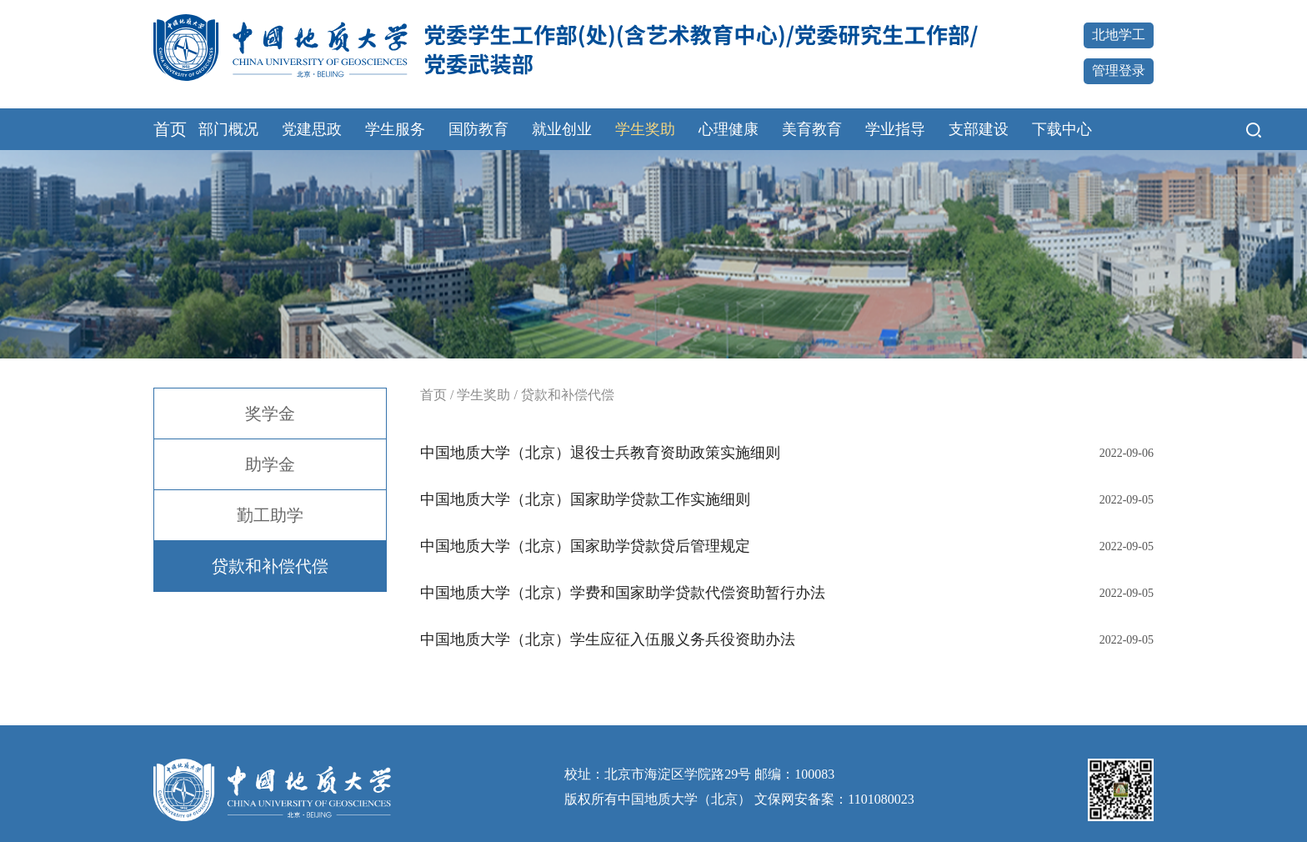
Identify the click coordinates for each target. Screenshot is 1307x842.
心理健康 (729, 129)
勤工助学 (270, 515)
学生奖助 (645, 129)
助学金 (270, 464)
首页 (170, 129)
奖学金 (270, 413)
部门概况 (228, 129)
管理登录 (1118, 70)
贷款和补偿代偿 (270, 566)
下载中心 (1062, 129)
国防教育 (478, 129)
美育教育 (812, 129)
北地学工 (1118, 35)
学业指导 (895, 129)
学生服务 (395, 129)
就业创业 (562, 129)
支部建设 (979, 129)
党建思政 (312, 129)
